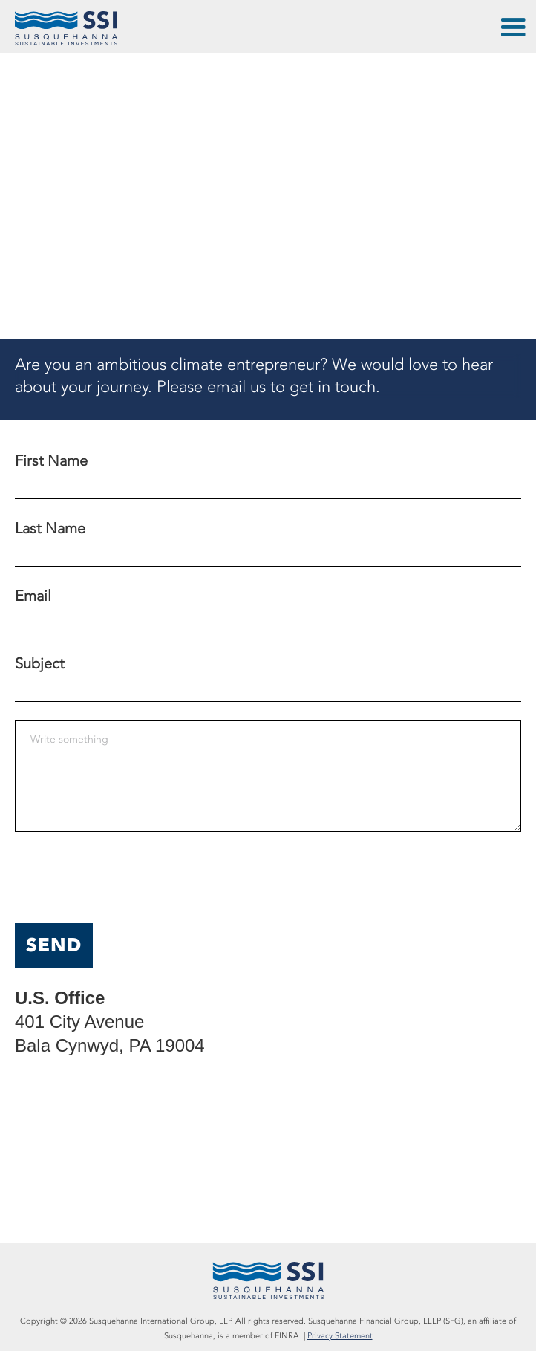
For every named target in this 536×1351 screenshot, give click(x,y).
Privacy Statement (340, 1336)
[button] (512, 29)
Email (33, 596)
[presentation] (128, 879)
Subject (40, 663)
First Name (51, 460)
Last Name (50, 528)
